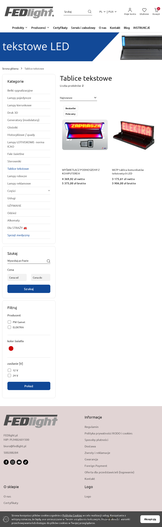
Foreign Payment (96, 465)
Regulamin (91, 426)
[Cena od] (17, 277)
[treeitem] (28, 90)
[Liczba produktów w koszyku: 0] (156, 12)
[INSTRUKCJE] (141, 27)
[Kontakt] (115, 27)
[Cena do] (40, 277)
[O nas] (102, 27)
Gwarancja (91, 459)
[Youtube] (19, 462)
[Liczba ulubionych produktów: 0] (144, 12)
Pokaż (29, 386)
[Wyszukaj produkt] (78, 11)
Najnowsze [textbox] (66, 97)
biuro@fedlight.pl (15, 446)
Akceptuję (150, 519)
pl (102, 11)
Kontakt (90, 478)
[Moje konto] (130, 12)
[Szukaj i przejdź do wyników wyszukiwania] (89, 11)
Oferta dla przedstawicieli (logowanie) (109, 472)
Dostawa (90, 446)
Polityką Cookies (72, 515)
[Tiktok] (25, 462)
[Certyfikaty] (60, 27)
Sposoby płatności (96, 439)
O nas (7, 496)
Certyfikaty (11, 502)
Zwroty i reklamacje (97, 452)
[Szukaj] (48, 261)
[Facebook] (6, 462)
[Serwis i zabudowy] (83, 27)
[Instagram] (12, 462)
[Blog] (127, 27)
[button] (20, 27)
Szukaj (29, 289)
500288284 (11, 452)
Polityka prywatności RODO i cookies (109, 433)
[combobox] (78, 98)
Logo (88, 496)
